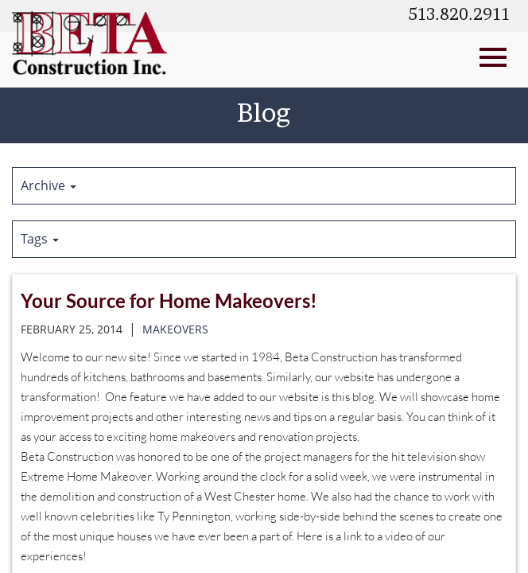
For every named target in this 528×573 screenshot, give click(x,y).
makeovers (175, 329)
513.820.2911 (459, 16)
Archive (48, 185)
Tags (40, 239)
